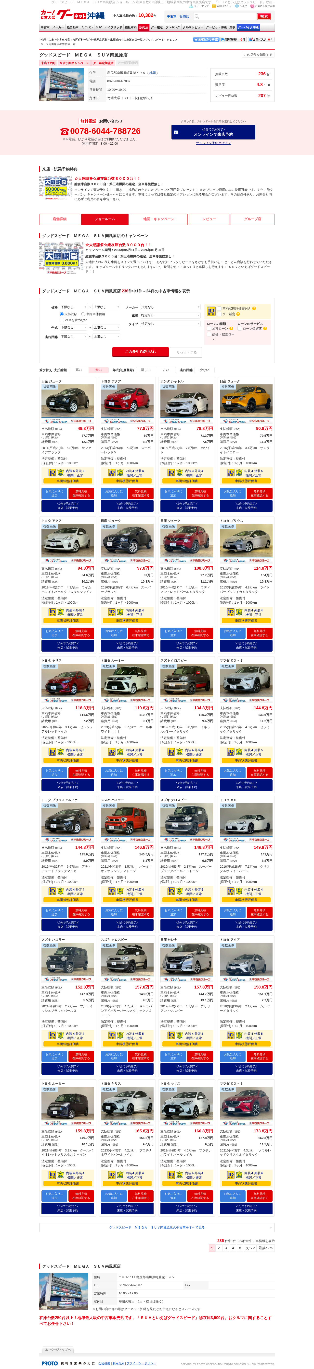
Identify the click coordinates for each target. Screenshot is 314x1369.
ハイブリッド (113, 27)
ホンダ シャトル (172, 381)
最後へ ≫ (266, 1245)
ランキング (172, 27)
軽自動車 (72, 27)
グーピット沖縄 (216, 27)
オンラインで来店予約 (213, 132)
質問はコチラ (224, 6)
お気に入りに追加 (265, 6)
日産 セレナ (168, 938)
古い (166, 370)
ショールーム (104, 219)
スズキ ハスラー (112, 799)
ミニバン (87, 27)
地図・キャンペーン (158, 219)
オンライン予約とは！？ (213, 143)
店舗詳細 (59, 219)
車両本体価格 (93, 314)
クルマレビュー (193, 27)
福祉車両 (131, 27)
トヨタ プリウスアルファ (59, 799)
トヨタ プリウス (231, 520)
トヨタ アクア (111, 381)
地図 (152, 73)
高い (79, 370)
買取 (232, 27)
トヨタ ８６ (228, 799)
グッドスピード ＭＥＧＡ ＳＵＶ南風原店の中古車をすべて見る (157, 1225)
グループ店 (252, 219)
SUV (99, 27)
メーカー (58, 27)
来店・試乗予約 (67, 505)
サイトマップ (201, 6)
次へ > (250, 1245)
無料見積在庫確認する (81, 493)
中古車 (45, 27)
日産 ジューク (51, 381)
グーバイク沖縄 (248, 27)
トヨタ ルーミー (112, 659)
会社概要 (104, 1360)
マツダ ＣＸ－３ (231, 659)
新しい (146, 370)
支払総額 (68, 314)
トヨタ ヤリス (51, 659)
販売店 (184, 16)
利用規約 (118, 1360)
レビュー (209, 219)
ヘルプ (243, 6)
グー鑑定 (157, 27)
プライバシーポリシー (141, 1360)
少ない (204, 370)
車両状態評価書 (68, 481)
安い (98, 370)
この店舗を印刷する (258, 55)
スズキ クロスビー (173, 659)
